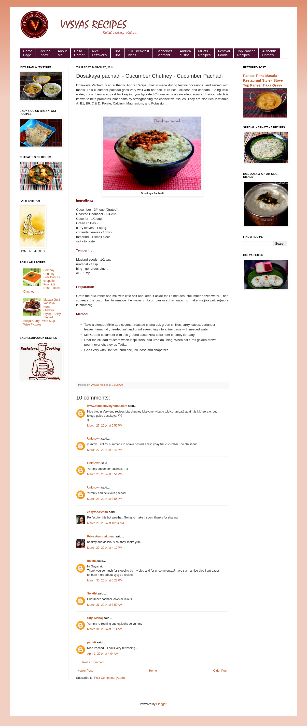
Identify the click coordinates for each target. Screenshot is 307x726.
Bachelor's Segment (164, 53)
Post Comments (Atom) (109, 678)
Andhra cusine (185, 53)
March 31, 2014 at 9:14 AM (104, 629)
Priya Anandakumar (101, 536)
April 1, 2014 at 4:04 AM (102, 653)
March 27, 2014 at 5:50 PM (104, 425)
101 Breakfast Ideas (138, 53)
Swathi (92, 593)
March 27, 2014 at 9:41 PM (104, 450)
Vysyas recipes (100, 384)
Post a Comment (93, 662)
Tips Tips (117, 53)
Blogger (161, 704)
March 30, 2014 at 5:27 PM (104, 580)
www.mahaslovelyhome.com (107, 406)
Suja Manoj (95, 618)
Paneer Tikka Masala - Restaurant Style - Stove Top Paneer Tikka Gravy (263, 80)
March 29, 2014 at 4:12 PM (104, 547)
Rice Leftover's (99, 53)
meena (92, 561)
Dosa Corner (79, 53)
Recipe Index (45, 53)
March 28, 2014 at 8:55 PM (104, 499)
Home (153, 670)
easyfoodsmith (97, 512)
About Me (62, 53)
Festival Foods (224, 53)
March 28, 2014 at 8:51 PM (104, 474)
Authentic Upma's (269, 53)
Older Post (220, 670)
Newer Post (85, 670)
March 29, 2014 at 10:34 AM (105, 523)
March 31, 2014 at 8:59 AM (104, 605)
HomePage (27, 53)
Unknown (93, 438)
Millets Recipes (204, 53)
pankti (91, 642)
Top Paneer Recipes (246, 53)
